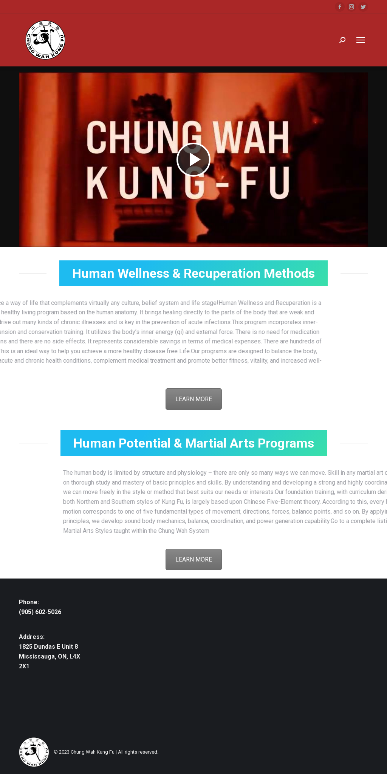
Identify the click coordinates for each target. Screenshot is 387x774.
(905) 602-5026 (40, 612)
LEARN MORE (193, 399)
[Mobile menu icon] (360, 40)
